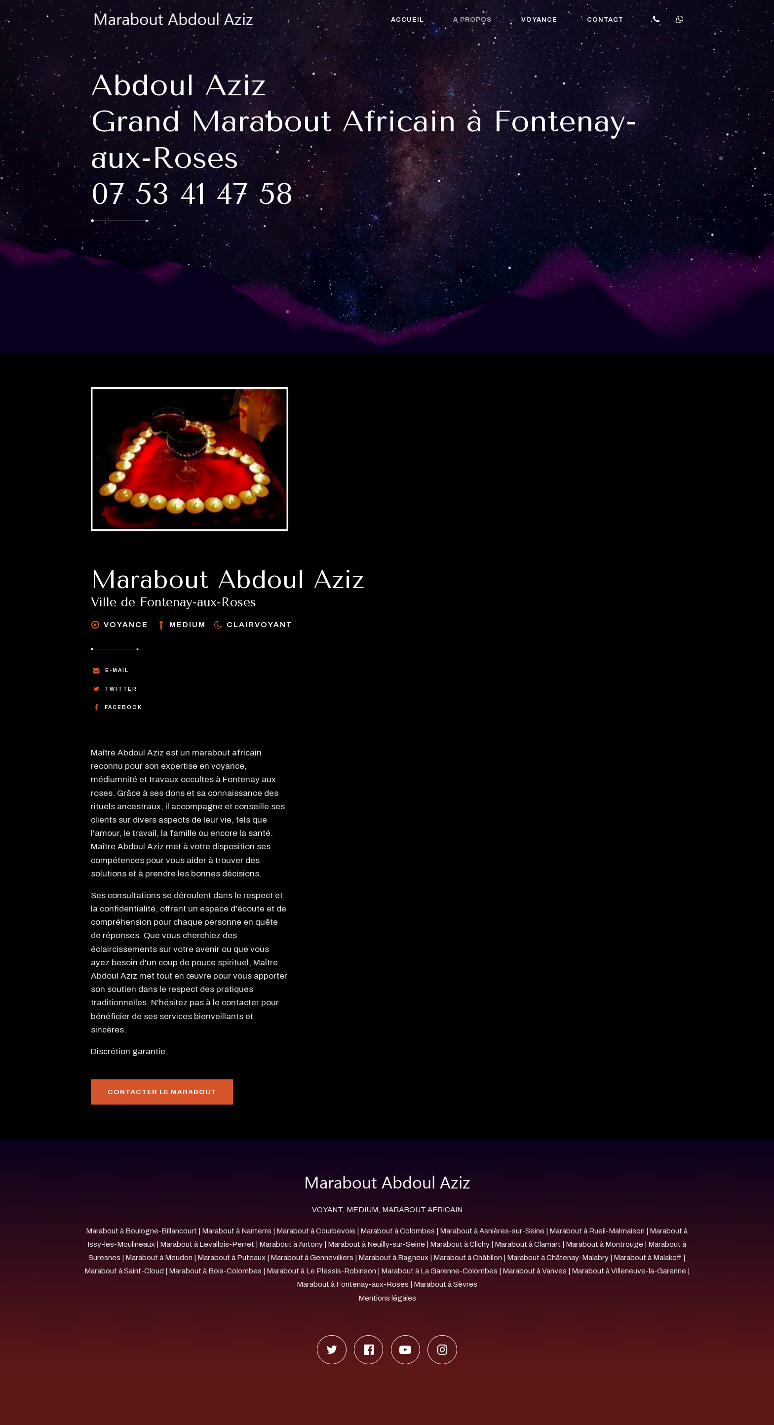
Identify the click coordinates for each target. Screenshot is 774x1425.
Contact (605, 19)
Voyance (539, 19)
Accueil (407, 19)
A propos (472, 19)
